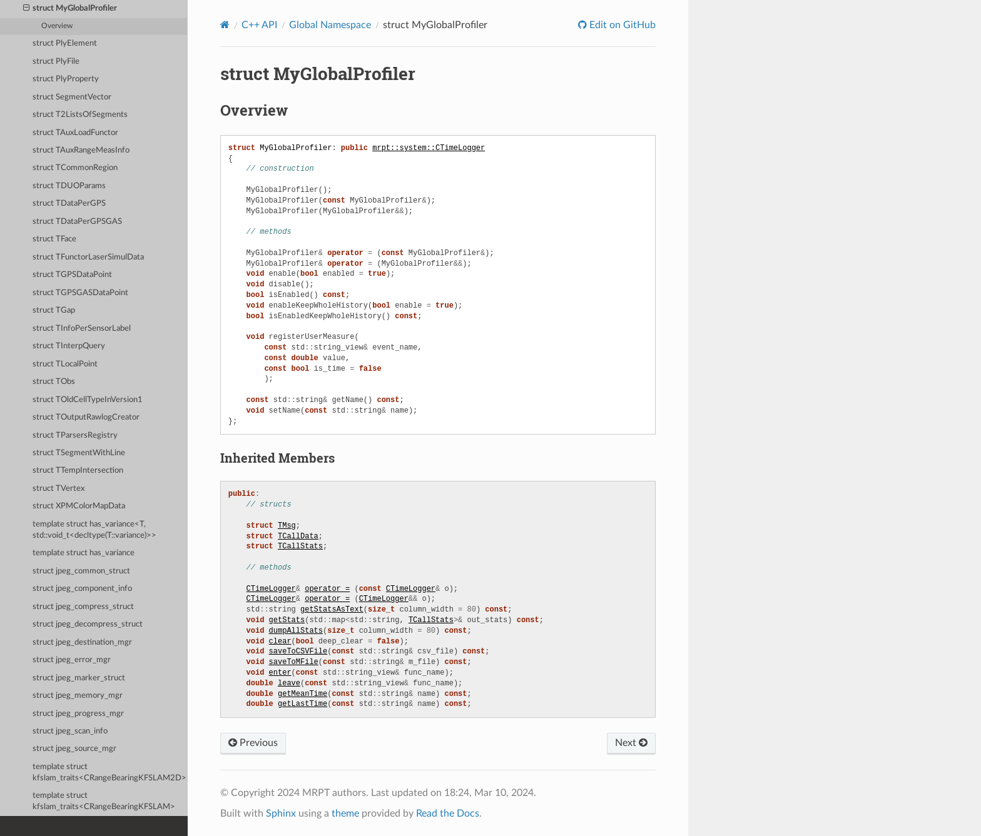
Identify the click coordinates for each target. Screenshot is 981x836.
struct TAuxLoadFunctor (75, 133)
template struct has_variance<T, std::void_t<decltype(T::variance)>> (94, 530)
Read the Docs (447, 813)
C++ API (259, 25)
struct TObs (54, 382)
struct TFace (54, 239)
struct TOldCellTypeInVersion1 (88, 400)
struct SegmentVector (72, 97)
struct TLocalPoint (65, 364)
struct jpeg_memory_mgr (78, 696)
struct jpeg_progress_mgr (78, 714)
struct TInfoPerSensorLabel (82, 329)
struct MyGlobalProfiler (70, 8)
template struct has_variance (84, 553)
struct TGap (54, 310)
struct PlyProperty (66, 79)
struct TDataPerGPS (69, 203)
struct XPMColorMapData (79, 506)
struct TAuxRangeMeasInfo (81, 150)
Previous (253, 743)
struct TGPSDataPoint (72, 275)
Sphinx (281, 813)
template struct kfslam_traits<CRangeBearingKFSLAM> (104, 801)
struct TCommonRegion (75, 168)
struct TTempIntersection (78, 470)
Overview (57, 26)
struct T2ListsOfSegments (80, 115)
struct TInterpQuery (69, 346)
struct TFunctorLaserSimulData (88, 257)
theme (345, 813)
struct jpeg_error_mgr (72, 660)
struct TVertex (58, 489)
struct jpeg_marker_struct (79, 678)
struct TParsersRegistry (75, 435)
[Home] (225, 24)
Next (631, 743)
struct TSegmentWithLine (79, 453)
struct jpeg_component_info (82, 589)
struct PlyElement (65, 43)
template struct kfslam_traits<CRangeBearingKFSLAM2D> (109, 772)
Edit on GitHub (621, 25)
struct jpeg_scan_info (70, 731)
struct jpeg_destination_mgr (82, 642)
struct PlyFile (56, 62)
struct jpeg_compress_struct (83, 607)
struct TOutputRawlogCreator (86, 417)
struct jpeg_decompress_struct (88, 624)
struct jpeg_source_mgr (74, 749)
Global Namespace (330, 25)
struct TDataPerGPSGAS (77, 222)
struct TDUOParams (69, 186)
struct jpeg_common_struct (81, 571)
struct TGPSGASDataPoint (80, 293)
